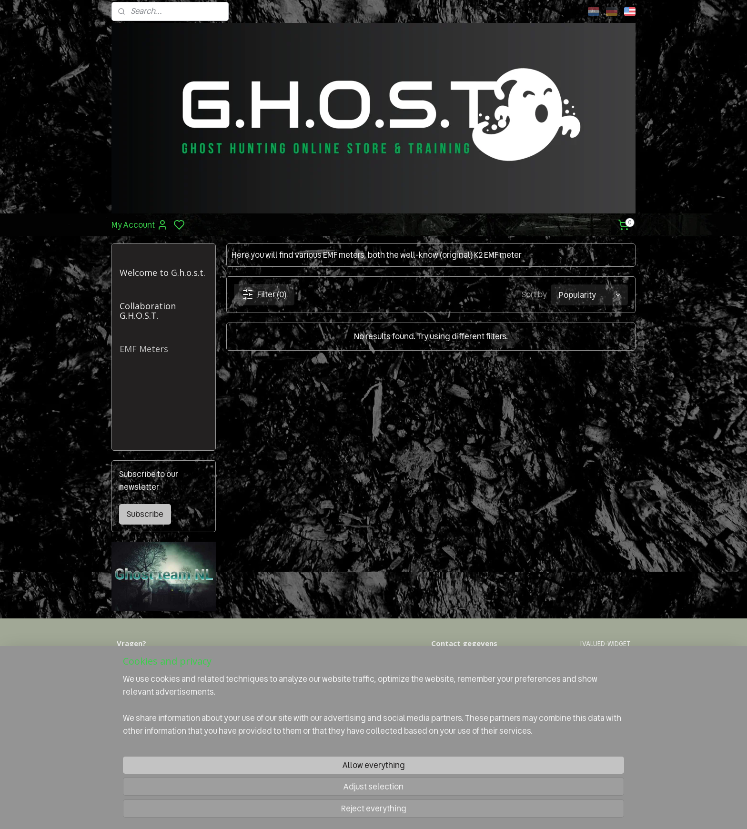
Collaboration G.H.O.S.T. (148, 310)
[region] (310, 784)
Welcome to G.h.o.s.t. (162, 272)
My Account (139, 225)
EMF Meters (144, 348)
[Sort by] (589, 294)
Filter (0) (264, 294)
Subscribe (145, 514)
